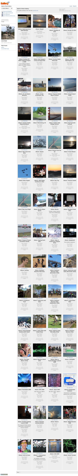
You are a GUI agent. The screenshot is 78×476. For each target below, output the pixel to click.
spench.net (35, 10)
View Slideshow (6, 14)
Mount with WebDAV (7, 11)
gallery (2, 47)
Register (74, 6)
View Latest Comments (8, 12)
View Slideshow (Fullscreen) (9, 15)
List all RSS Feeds (5, 48)
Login (71, 6)
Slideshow (55, 28)
